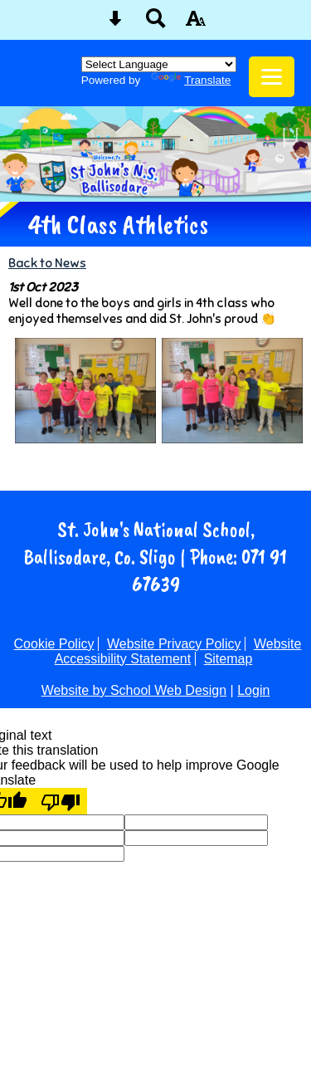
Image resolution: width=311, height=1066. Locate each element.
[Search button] (156, 24)
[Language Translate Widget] (158, 64)
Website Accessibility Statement (178, 651)
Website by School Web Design (134, 690)
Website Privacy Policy (174, 644)
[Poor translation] (60, 801)
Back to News (47, 263)
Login (253, 690)
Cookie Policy (54, 644)
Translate (191, 80)
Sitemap (228, 659)
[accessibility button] (195, 24)
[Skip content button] (115, 24)
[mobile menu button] (271, 76)
